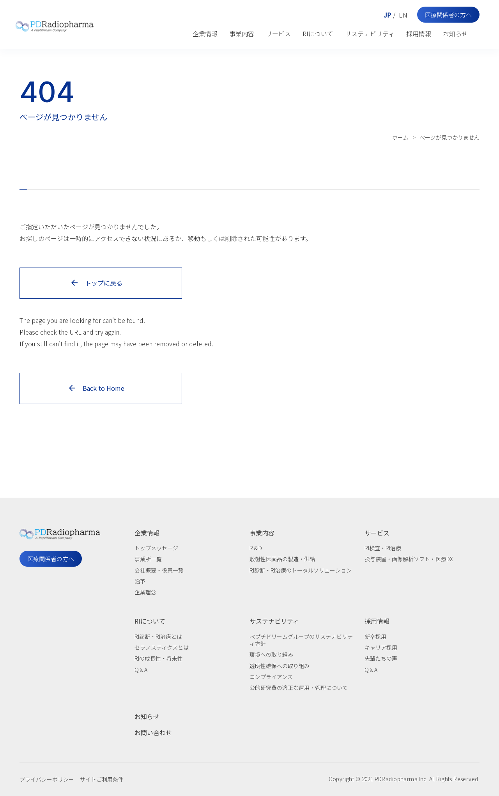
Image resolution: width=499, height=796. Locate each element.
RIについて (318, 33)
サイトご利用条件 (102, 779)
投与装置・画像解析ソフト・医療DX (409, 559)
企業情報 (205, 33)
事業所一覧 (148, 559)
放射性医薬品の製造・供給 (282, 559)
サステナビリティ (370, 33)
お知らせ (455, 33)
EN (403, 15)
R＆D (256, 548)
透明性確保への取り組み (280, 666)
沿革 (139, 581)
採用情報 (418, 33)
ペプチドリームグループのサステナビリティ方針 (301, 640)
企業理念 (145, 592)
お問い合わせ (153, 732)
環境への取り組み (271, 654)
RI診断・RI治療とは (158, 636)
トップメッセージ (156, 548)
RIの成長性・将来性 (158, 658)
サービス (278, 33)
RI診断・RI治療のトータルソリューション (301, 570)
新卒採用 (375, 636)
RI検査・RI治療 (383, 548)
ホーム (400, 137)
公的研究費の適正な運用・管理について (299, 687)
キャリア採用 (381, 647)
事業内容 (241, 33)
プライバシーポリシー (46, 779)
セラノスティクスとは (161, 647)
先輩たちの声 (381, 658)
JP (387, 15)
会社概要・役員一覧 (159, 570)
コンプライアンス (271, 677)
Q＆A (140, 670)
